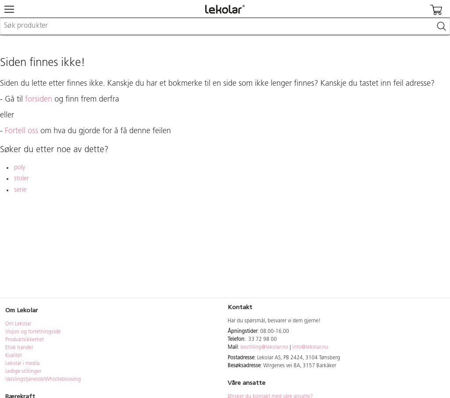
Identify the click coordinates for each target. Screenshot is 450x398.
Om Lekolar (18, 324)
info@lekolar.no (310, 347)
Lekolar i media (22, 363)
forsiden (38, 99)
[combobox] (225, 26)
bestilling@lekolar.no (264, 347)
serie (20, 190)
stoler (21, 178)
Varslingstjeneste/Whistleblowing (43, 379)
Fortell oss (21, 131)
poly (19, 167)
